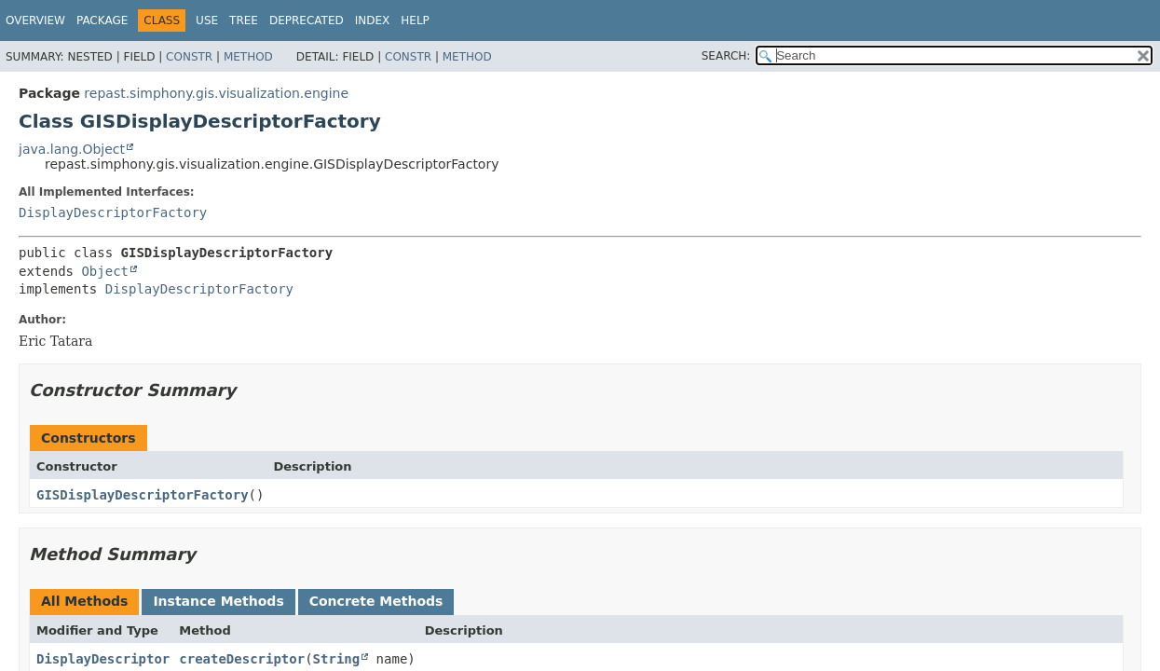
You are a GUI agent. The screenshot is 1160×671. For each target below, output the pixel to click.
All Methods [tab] (84, 601)
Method (248, 56)
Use (207, 20)
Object (105, 271)
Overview (35, 20)
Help (415, 20)
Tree (243, 20)
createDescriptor (242, 658)
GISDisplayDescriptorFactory (142, 494)
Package (102, 20)
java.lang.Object (72, 149)
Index (372, 20)
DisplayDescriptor (103, 658)
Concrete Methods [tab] (376, 601)
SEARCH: (726, 55)
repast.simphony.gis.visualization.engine (216, 93)
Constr (189, 56)
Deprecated (306, 20)
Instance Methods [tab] (218, 601)
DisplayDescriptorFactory (113, 212)
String (337, 658)
